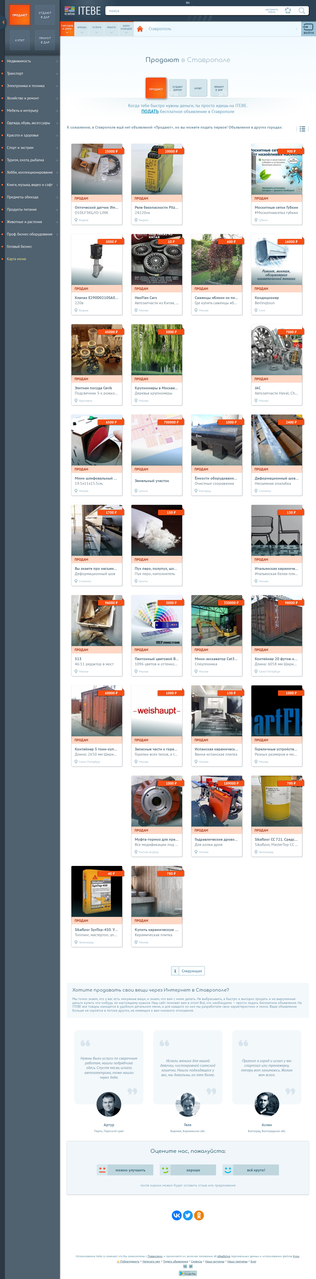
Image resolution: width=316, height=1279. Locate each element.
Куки (296, 1256)
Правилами (155, 1256)
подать (150, 111)
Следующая (192, 970)
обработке (223, 1256)
